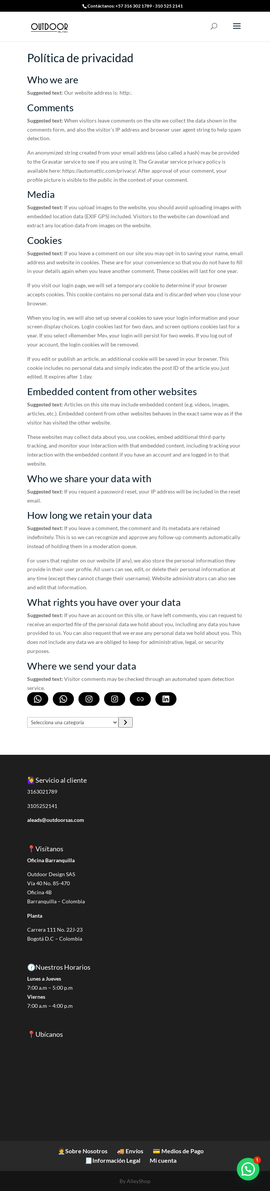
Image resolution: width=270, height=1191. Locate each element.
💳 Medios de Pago (178, 1150)
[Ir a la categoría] (125, 722)
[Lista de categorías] (73, 722)
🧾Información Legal (112, 1160)
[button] (248, 1169)
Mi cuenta (163, 1160)
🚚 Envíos (130, 1150)
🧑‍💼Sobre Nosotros (82, 1150)
